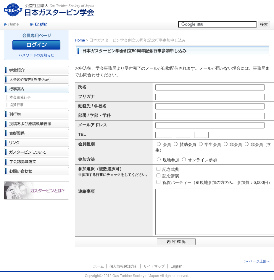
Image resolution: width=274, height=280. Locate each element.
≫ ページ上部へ (257, 261)
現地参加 (168, 160)
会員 (164, 144)
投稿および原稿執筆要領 (36, 124)
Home (11, 25)
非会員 (233, 144)
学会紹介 (36, 70)
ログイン (36, 46)
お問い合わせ (36, 171)
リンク (36, 143)
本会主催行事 (20, 97)
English (38, 25)
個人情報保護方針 (123, 266)
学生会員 (210, 144)
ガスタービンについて (36, 152)
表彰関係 (36, 133)
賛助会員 (185, 144)
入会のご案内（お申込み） (36, 79)
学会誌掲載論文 (36, 162)
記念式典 (169, 169)
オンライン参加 (199, 160)
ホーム (98, 266)
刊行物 (36, 114)
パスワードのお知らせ (36, 55)
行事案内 (36, 89)
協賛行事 (16, 105)
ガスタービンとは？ (36, 190)
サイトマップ (154, 266)
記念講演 (169, 176)
